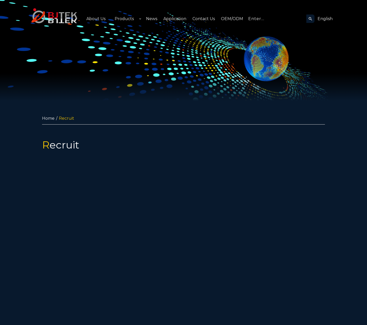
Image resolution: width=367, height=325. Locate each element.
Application (174, 18)
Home (48, 118)
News (151, 18)
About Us (96, 18)
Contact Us (203, 18)
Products (124, 18)
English (325, 18)
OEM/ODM (232, 18)
